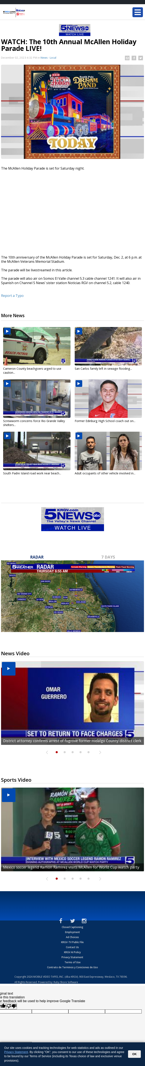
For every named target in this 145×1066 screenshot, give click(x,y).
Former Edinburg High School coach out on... (105, 421)
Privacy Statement (72, 957)
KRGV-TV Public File (72, 942)
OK (134, 1054)
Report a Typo (12, 295)
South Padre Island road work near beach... (32, 473)
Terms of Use (72, 962)
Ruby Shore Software (66, 982)
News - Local (48, 57)
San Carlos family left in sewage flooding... (103, 369)
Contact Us (72, 947)
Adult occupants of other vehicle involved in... (105, 473)
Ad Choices (72, 937)
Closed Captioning (72, 927)
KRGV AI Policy (72, 952)
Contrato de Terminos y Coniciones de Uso (72, 967)
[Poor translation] (11, 1006)
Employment (72, 932)
